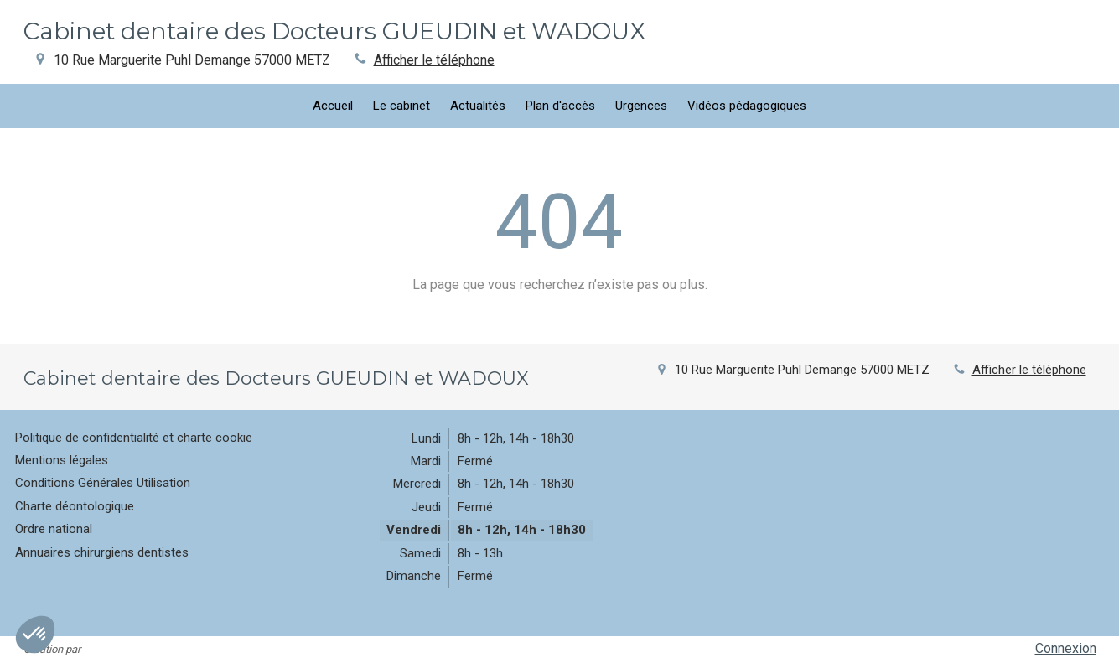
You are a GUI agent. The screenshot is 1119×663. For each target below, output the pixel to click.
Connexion (1065, 648)
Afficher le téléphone (434, 60)
